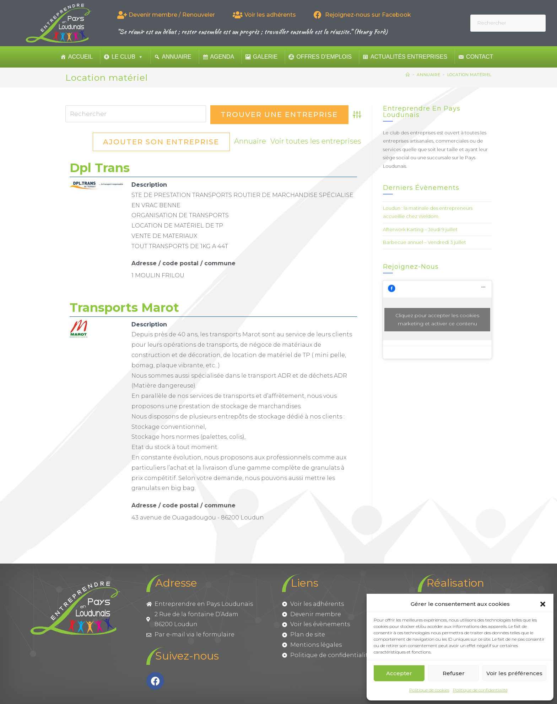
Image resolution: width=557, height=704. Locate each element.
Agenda (222, 57)
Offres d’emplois (324, 57)
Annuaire (176, 57)
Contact (479, 57)
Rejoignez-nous (411, 267)
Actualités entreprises (409, 57)
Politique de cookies (429, 690)
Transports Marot (124, 307)
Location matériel (469, 74)
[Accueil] (408, 74)
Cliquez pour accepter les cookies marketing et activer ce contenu (437, 319)
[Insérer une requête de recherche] (508, 23)
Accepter (399, 673)
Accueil (80, 57)
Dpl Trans (100, 167)
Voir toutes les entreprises (174, 142)
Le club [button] (127, 57)
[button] (542, 604)
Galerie (265, 57)
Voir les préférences (514, 673)
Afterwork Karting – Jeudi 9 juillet (420, 229)
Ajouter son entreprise (292, 142)
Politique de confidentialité (480, 690)
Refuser (454, 673)
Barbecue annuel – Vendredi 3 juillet (424, 242)
